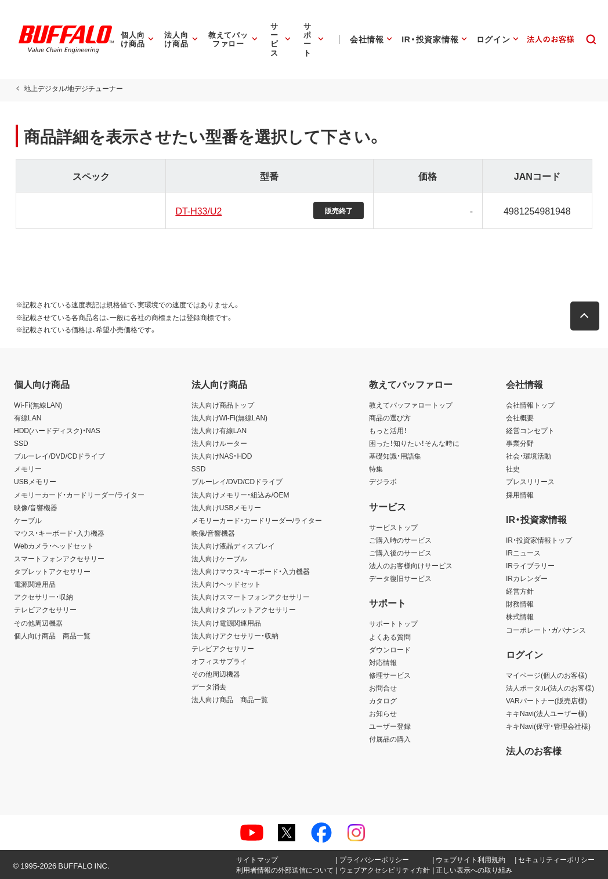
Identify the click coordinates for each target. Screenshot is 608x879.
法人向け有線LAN (219, 430)
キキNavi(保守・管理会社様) (548, 726)
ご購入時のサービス (400, 540)
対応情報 (383, 662)
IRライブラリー (530, 565)
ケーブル (28, 520)
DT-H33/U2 (198, 210)
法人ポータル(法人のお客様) (550, 687)
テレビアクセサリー (45, 609)
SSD (21, 443)
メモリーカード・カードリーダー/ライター (79, 494)
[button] (586, 316)
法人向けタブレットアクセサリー (243, 609)
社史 (513, 468)
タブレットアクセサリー (52, 571)
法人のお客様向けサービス (411, 565)
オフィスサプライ (219, 661)
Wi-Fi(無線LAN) (38, 404)
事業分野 (520, 443)
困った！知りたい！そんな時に (414, 443)
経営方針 (520, 591)
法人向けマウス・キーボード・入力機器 (250, 571)
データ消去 (208, 686)
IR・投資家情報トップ (539, 540)
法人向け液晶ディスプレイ (233, 545)
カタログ (383, 700)
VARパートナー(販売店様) (546, 700)
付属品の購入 (390, 738)
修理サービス (390, 675)
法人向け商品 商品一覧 (229, 699)
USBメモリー (35, 481)
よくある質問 (390, 636)
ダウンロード (390, 649)
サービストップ (393, 527)
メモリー (28, 468)
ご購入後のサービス (400, 552)
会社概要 (520, 417)
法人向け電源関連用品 (226, 623)
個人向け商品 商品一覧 (52, 635)
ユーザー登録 (390, 726)
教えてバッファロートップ (411, 404)
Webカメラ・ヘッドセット (54, 545)
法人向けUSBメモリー (226, 507)
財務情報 (520, 603)
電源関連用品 (35, 584)
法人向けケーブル (219, 558)
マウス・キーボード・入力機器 (59, 533)
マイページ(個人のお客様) (546, 675)
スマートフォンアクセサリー (59, 558)
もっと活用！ (388, 430)
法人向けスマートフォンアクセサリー (250, 596)
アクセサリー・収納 (43, 596)
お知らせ (383, 713)
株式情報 (520, 616)
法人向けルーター (219, 443)
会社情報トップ (530, 404)
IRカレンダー (527, 578)
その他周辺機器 (38, 623)
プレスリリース (530, 481)
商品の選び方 (390, 417)
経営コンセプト (530, 430)
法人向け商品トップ (222, 404)
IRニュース (523, 552)
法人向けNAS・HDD (221, 456)
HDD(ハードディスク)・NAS (57, 430)
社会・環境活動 (528, 456)
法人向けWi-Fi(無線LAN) (229, 417)
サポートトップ (393, 623)
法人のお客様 (534, 750)
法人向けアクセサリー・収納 (234, 635)
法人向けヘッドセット (226, 584)
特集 (376, 468)
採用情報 (520, 494)
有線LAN (27, 417)
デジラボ (383, 481)
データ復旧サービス (400, 578)
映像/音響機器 (35, 507)
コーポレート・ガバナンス (546, 629)
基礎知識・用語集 (395, 456)
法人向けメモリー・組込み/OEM (240, 494)
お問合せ (383, 687)
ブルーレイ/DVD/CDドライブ (59, 456)
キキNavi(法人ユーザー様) (546, 713)
